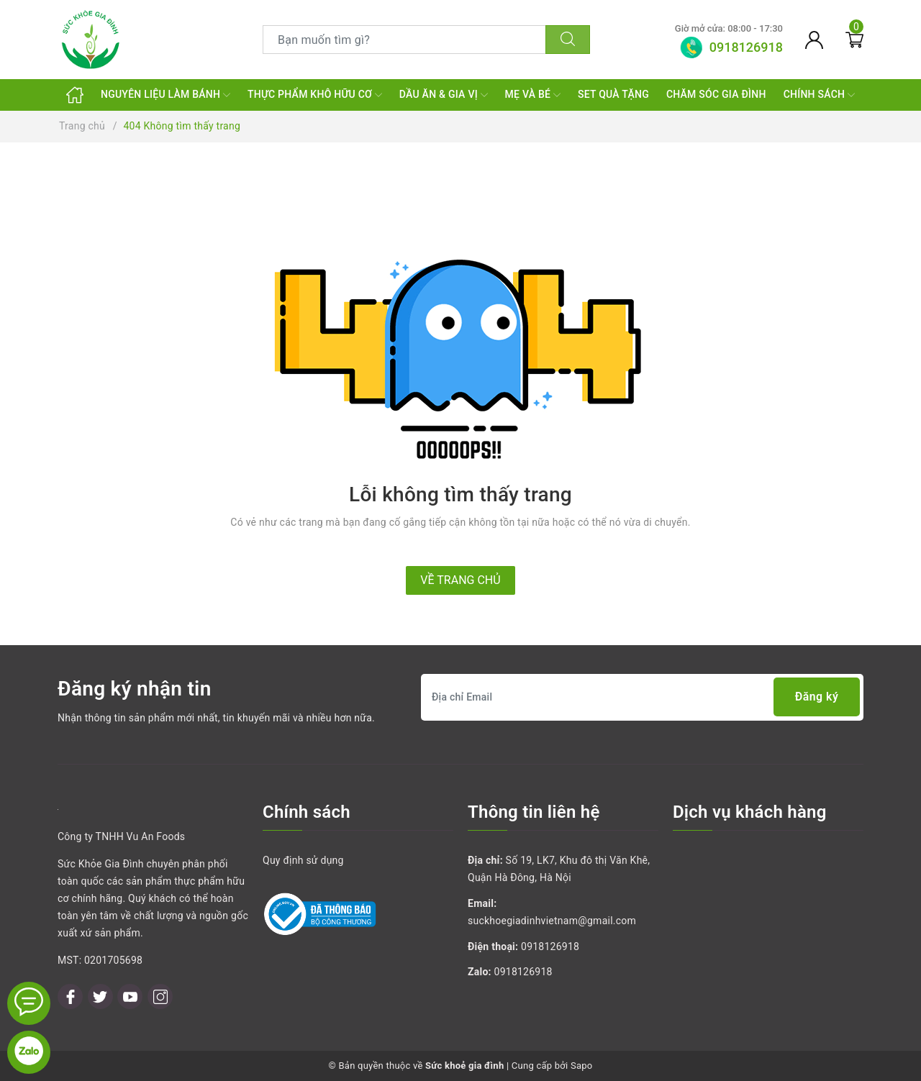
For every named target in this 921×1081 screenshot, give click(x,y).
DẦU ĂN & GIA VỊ (443, 95)
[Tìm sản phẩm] (404, 39)
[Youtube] (129, 996)
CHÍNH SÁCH (819, 95)
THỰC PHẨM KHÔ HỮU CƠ (315, 95)
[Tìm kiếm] (567, 39)
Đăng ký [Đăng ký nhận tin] (816, 697)
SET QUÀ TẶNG (613, 94)
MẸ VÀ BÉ (533, 95)
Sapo (582, 1065)
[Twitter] (100, 996)
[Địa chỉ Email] (642, 697)
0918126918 (550, 946)
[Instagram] (160, 996)
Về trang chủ (460, 580)
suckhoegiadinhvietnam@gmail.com (552, 920)
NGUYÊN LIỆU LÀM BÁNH (165, 95)
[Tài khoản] (814, 39)
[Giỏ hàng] (854, 39)
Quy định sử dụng (303, 860)
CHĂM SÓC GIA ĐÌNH (716, 94)
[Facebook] (70, 996)
